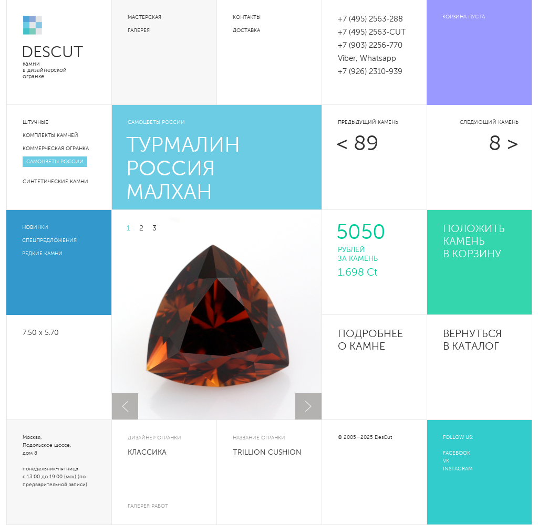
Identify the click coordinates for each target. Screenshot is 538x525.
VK (446, 461)
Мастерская (144, 17)
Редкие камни (42, 253)
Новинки (35, 227)
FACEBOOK (456, 453)
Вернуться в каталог (472, 340)
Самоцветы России (55, 161)
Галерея (139, 30)
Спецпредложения (49, 240)
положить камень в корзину (474, 242)
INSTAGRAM (457, 468)
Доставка (246, 30)
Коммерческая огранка (56, 148)
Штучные (35, 122)
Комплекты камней (50, 135)
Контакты (247, 17)
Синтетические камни (55, 181)
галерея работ (148, 506)
